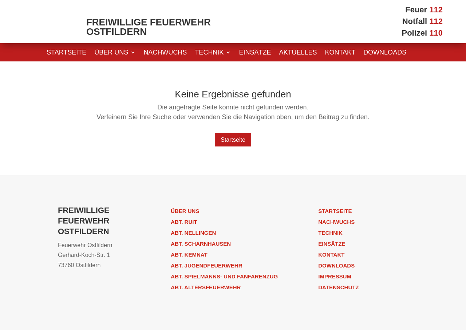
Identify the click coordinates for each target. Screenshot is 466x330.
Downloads (384, 53)
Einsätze (255, 53)
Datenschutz (338, 287)
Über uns (111, 53)
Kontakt (340, 53)
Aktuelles (298, 53)
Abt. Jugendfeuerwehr (206, 265)
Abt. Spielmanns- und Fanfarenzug (224, 276)
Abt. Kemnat (189, 254)
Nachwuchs (165, 53)
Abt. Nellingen (193, 233)
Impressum (334, 276)
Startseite (66, 53)
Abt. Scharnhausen (201, 244)
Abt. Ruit (184, 222)
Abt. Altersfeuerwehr (206, 287)
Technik (209, 53)
